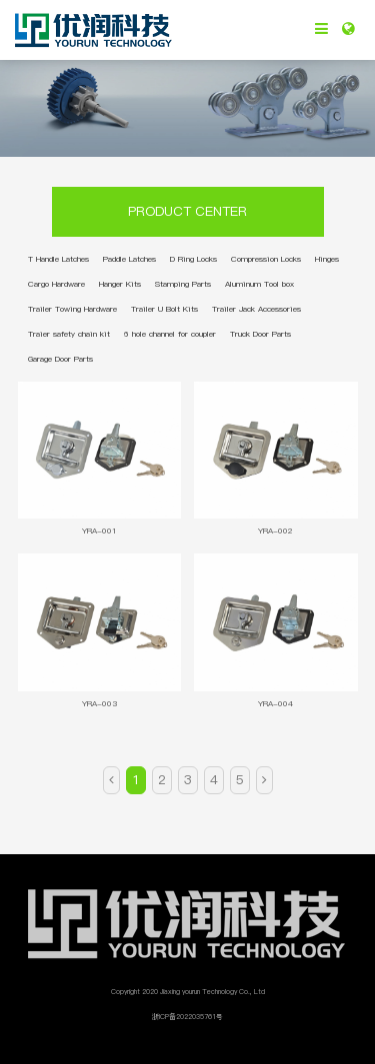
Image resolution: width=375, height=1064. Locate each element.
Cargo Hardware (56, 284)
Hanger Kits (120, 284)
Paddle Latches (129, 259)
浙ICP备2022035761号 (187, 1016)
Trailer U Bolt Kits (164, 309)
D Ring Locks (193, 259)
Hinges (327, 259)
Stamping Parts (183, 284)
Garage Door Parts (60, 359)
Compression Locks (266, 259)
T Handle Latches (58, 259)
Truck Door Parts (260, 334)
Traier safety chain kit (69, 334)
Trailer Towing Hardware (72, 309)
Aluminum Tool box (259, 284)
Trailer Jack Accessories (256, 309)
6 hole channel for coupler (170, 334)
